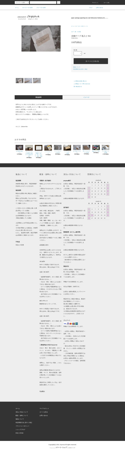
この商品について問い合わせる (80, 83)
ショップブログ (20, 429)
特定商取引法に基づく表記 (80, 69)
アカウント (94, 2)
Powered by (62, 447)
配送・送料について (22, 415)
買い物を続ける (76, 86)
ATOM (21, 433)
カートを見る (44, 412)
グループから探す (40, 7)
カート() (105, 2)
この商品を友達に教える (79, 81)
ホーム (17, 7)
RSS (17, 433)
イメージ (86, 97)
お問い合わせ (98, 7)
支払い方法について (22, 412)
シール (86, 26)
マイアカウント (44, 408)
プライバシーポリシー (22, 426)
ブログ (89, 7)
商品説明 (39, 97)
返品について (76, 67)
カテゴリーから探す (26, 7)
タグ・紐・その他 (79, 26)
